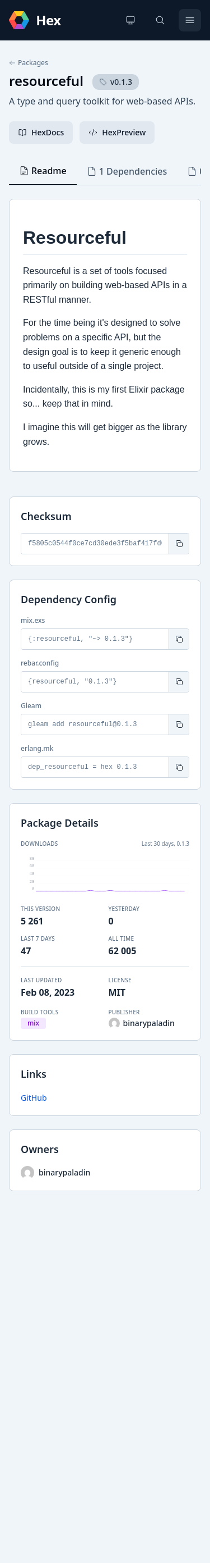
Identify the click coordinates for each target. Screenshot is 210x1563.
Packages (28, 62)
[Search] (160, 20)
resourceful (46, 80)
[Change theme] (130, 20)
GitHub (34, 1097)
